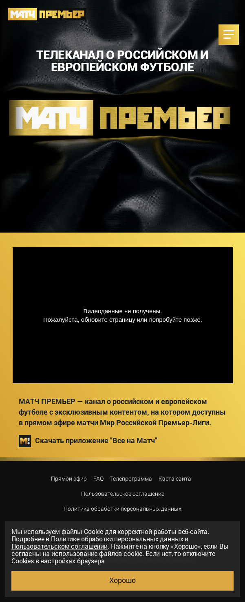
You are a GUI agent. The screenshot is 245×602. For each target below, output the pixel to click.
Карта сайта (175, 478)
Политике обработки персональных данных (117, 538)
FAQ (98, 478)
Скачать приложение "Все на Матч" (88, 441)
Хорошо (122, 580)
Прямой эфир (69, 478)
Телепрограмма (131, 478)
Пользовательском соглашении (59, 546)
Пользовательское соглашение (122, 493)
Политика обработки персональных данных (122, 508)
